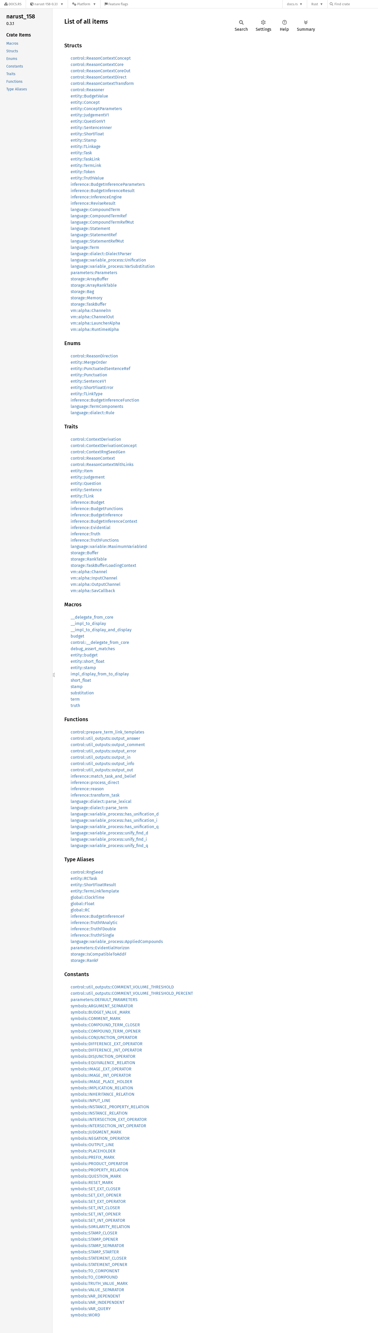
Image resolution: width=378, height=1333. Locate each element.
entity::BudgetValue (89, 96)
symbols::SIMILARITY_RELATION (100, 1226)
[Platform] (84, 4)
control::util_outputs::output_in (100, 757)
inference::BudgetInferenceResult (103, 190)
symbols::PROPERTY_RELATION (99, 1169)
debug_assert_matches (93, 648)
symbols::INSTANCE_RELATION (99, 1113)
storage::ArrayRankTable (94, 285)
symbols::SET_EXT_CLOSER (95, 1188)
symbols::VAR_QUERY (91, 1308)
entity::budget (84, 655)
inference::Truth (85, 533)
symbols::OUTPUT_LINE (92, 1144)
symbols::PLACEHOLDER (93, 1151)
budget (77, 636)
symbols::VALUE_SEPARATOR (97, 1289)
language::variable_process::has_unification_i (114, 820)
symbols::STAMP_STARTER (95, 1251)
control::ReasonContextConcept (101, 58)
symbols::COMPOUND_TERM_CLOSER (105, 1024)
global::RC (80, 910)
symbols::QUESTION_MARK (96, 1176)
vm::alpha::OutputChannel (95, 584)
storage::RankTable (89, 559)
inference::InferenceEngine (96, 196)
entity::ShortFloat (87, 133)
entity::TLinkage (86, 146)
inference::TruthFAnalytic (94, 922)
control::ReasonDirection (94, 355)
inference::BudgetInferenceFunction (105, 400)
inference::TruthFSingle (92, 935)
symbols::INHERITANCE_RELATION (102, 1094)
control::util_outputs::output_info (102, 763)
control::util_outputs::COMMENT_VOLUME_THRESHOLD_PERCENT (132, 993)
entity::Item (82, 470)
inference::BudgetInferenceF (98, 916)
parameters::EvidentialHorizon (100, 947)
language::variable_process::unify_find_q (109, 845)
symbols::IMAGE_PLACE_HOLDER (101, 1081)
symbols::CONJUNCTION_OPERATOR (104, 1037)
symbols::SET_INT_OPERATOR (98, 1220)
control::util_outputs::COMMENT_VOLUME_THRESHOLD (122, 987)
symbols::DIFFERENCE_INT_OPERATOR (106, 1050)
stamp (77, 686)
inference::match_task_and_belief (103, 776)
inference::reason (87, 788)
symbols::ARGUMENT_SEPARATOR (102, 1005)
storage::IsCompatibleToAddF (99, 954)
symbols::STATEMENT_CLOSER (99, 1258)
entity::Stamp (84, 140)
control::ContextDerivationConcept (104, 445)
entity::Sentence (86, 489)
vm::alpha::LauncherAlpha (95, 323)
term (75, 699)
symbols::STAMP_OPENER (94, 1239)
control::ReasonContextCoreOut (100, 70)
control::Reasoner (87, 89)
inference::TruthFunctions (95, 540)
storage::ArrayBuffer (89, 278)
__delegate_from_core (92, 617)
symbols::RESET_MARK (92, 1182)
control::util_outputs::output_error (103, 750)
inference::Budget (87, 502)
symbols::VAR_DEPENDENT (95, 1296)
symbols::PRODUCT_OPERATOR (99, 1163)
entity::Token (83, 171)
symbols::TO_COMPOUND (94, 1277)
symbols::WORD (85, 1315)
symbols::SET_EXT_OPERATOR (98, 1201)
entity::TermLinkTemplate (95, 891)
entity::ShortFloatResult (93, 884)
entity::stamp (83, 667)
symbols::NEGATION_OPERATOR (100, 1138)
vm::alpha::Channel (89, 571)
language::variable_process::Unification (108, 260)
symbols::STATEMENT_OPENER (99, 1264)
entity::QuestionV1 (88, 121)
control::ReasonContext (93, 458)
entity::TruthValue (87, 178)
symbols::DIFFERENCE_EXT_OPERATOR (107, 1043)
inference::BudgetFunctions (97, 508)
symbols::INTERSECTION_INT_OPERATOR (108, 1125)
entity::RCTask (84, 878)
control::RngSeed (87, 872)
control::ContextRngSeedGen (98, 451)
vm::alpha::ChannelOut (92, 316)
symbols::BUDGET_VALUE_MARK (100, 1012)
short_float (81, 680)
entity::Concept (85, 102)
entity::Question (86, 483)
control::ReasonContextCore (97, 64)
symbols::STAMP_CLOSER (94, 1233)
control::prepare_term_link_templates (107, 732)
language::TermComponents (97, 406)
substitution (82, 692)
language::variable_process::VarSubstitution (113, 266)
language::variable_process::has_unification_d (115, 814)
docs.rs (292, 4)
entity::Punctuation (89, 374)
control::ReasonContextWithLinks (102, 464)
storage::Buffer (84, 552)
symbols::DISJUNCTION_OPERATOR (103, 1056)
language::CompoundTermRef (99, 215)
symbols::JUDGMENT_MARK (96, 1132)
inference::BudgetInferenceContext (104, 521)
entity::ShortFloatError (92, 387)
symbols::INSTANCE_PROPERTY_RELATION (110, 1106)
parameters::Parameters (94, 272)
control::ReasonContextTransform (102, 83)
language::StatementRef (94, 234)
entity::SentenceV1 (88, 381)
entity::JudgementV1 (90, 114)
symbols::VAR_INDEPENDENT (97, 1302)
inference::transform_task (95, 795)
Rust (314, 4)
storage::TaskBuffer (88, 304)
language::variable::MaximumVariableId (109, 546)
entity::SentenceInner (91, 127)
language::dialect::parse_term (99, 807)
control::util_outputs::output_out (102, 769)
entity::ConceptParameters (96, 108)
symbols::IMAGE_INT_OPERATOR (101, 1075)
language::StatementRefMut (97, 241)
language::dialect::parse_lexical (101, 801)
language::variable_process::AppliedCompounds (117, 941)
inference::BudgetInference (97, 514)
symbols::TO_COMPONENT (95, 1270)
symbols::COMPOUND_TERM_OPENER (106, 1031)
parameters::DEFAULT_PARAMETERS (104, 999)
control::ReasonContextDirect (99, 77)
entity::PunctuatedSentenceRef (100, 368)
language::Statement (90, 228)
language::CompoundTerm (95, 209)
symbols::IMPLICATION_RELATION (102, 1087)
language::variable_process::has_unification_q (115, 826)
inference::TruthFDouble (93, 928)
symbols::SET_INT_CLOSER (95, 1207)
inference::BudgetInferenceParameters (108, 184)
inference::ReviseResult (93, 203)
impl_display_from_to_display (100, 673)
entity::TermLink (86, 165)
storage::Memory (86, 297)
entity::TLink (82, 496)
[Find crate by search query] (356, 4)
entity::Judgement (88, 477)
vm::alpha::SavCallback (93, 590)
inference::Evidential (91, 527)
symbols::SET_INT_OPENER (96, 1214)
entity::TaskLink (85, 159)
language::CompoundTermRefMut (102, 222)
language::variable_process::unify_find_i (109, 839)
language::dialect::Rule (92, 412)
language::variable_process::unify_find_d (109, 832)
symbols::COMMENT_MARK (95, 1018)
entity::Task (81, 152)
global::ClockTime (87, 897)
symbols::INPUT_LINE (91, 1100)
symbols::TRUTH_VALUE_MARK (99, 1283)
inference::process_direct (95, 782)
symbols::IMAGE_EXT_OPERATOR (101, 1069)
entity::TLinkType (87, 393)
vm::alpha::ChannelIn (91, 310)
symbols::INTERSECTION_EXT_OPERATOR (109, 1119)
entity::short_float (87, 661)
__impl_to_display (88, 623)
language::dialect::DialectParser (101, 253)
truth (75, 705)
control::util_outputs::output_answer (105, 738)
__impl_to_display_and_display (101, 629)
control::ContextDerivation (96, 439)
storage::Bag (82, 291)
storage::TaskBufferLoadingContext (103, 565)
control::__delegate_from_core (100, 642)
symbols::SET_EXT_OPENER (96, 1195)
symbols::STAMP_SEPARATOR (97, 1245)
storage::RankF (84, 960)
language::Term (85, 247)
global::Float (82, 903)
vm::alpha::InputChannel (94, 578)
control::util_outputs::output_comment (108, 744)
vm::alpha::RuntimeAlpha (95, 329)
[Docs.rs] (13, 4)
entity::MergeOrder (89, 362)
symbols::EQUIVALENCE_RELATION (103, 1062)
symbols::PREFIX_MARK (92, 1157)
